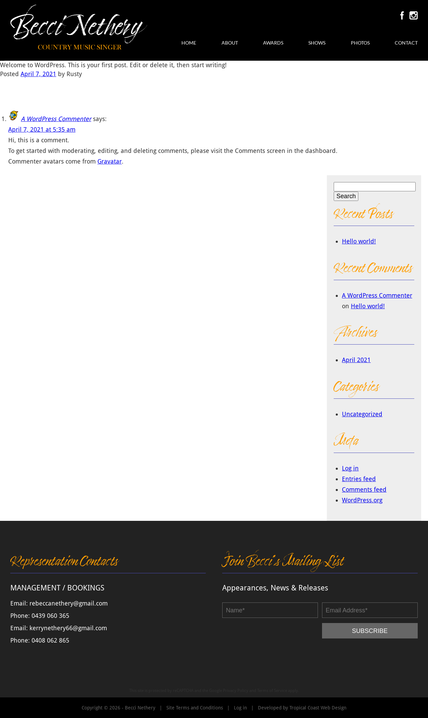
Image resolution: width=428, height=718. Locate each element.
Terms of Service (272, 690)
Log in (350, 468)
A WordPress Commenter (56, 118)
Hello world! (359, 241)
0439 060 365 (50, 615)
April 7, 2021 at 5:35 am (41, 129)
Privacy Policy (235, 690)
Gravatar (109, 161)
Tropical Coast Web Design (317, 707)
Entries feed (359, 478)
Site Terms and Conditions (194, 707)
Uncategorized (362, 414)
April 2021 (356, 359)
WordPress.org (362, 500)
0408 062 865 (50, 640)
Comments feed (364, 489)
